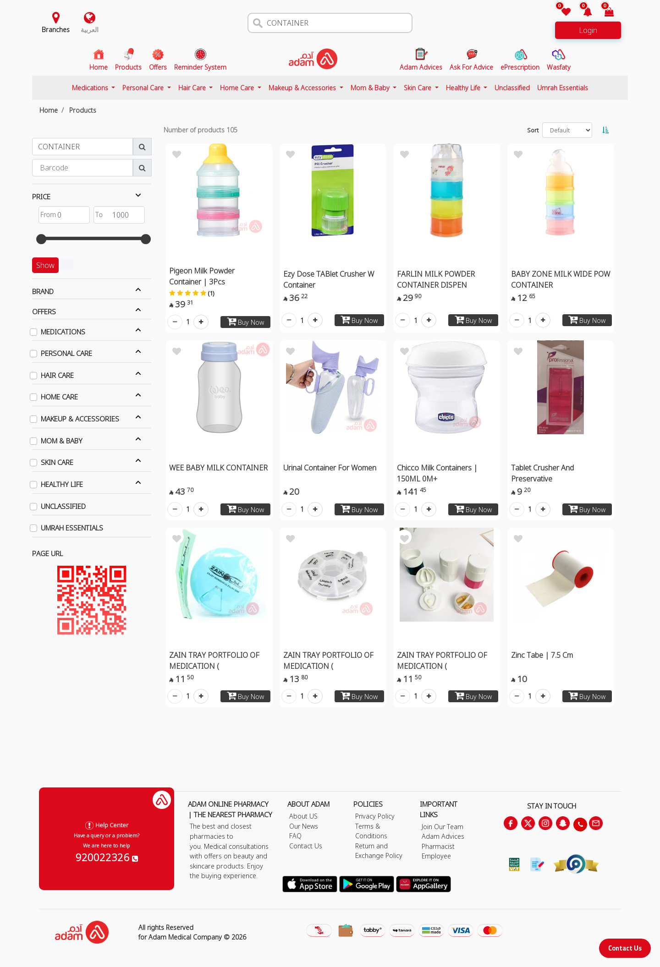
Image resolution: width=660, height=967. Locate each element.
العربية (90, 29)
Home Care (238, 87)
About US (303, 816)
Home (48, 110)
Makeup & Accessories (303, 87)
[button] (582, 12)
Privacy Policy (375, 816)
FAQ (295, 835)
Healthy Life (464, 87)
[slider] (41, 239)
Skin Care (418, 87)
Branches (56, 29)
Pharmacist (438, 846)
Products (82, 110)
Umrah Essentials (562, 87)
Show (45, 265)
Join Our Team (442, 826)
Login (588, 30)
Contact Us (625, 948)
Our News (303, 826)
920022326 (107, 857)
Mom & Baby (371, 87)
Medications (91, 87)
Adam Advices (443, 836)
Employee (436, 856)
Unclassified (512, 87)
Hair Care (193, 87)
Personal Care (143, 87)
